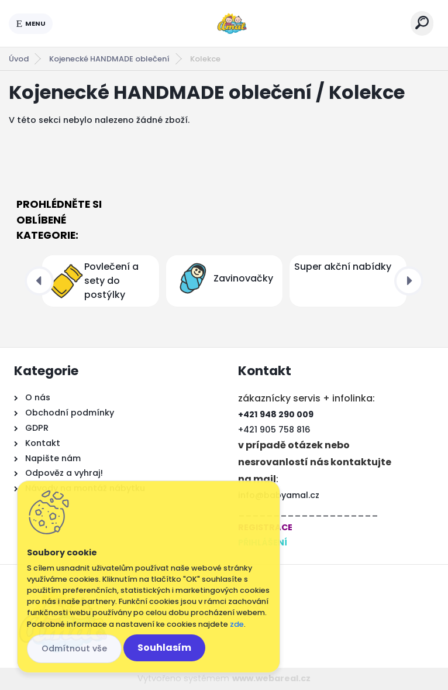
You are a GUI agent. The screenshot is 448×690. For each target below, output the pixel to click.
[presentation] (39, 281)
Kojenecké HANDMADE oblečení (109, 58)
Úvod (19, 58)
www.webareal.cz (271, 678)
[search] (422, 22)
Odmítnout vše (74, 648)
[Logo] (231, 23)
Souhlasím (164, 647)
